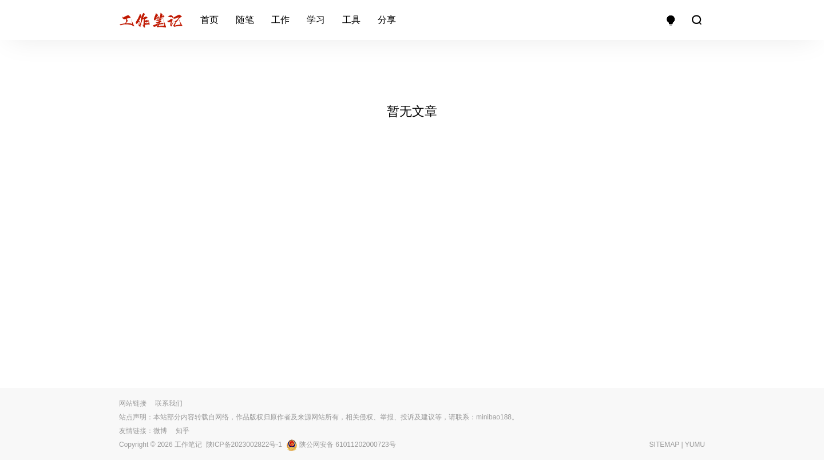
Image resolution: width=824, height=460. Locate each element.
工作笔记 (188, 445)
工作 (280, 20)
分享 (387, 20)
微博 (160, 431)
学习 (316, 20)
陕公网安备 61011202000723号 (341, 445)
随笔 (245, 20)
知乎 (182, 431)
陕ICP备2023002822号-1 (244, 445)
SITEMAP (664, 445)
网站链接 (132, 403)
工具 (351, 20)
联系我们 (169, 403)
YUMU (695, 445)
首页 (209, 20)
